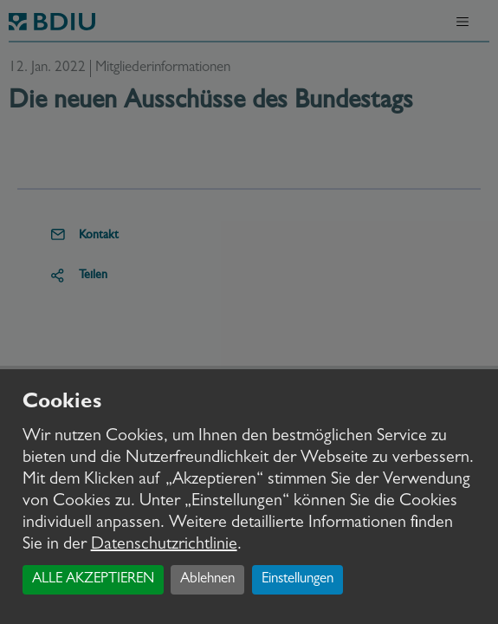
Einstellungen (297, 579)
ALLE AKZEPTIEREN (93, 579)
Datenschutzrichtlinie (164, 545)
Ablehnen (207, 579)
